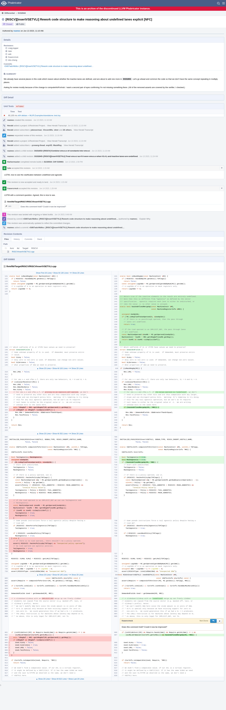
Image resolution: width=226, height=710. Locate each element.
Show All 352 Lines (60, 434)
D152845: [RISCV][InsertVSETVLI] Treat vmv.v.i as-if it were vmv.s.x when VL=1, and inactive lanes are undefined (86, 156)
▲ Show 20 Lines (44, 368)
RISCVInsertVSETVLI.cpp (23, 252)
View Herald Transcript (57, 125)
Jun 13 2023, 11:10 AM (42, 120)
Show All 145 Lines (60, 575)
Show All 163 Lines (60, 368)
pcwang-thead (38, 145)
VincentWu (48, 130)
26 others (67, 130)
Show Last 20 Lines (76, 679)
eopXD (49, 145)
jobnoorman (36, 130)
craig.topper (13, 48)
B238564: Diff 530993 (53, 162)
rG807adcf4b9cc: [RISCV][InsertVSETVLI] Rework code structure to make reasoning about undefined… (48, 66)
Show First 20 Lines (44, 273)
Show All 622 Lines (59, 679)
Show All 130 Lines (60, 273)
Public (21, 24)
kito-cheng (12, 60)
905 (8, 206)
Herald (10, 125)
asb (9, 54)
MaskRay (57, 145)
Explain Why (144, 219)
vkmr (56, 130)
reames (16, 31)
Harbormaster (13, 162)
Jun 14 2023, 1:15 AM (41, 168)
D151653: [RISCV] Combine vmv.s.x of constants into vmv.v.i (62, 151)
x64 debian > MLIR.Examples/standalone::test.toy (39, 115)
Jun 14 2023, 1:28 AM (48, 188)
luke (10, 51)
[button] (223, 3)
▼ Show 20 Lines (77, 273)
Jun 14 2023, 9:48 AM (63, 215)
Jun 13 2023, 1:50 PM (74, 162)
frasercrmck (13, 57)
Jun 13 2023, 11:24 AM (148, 156)
